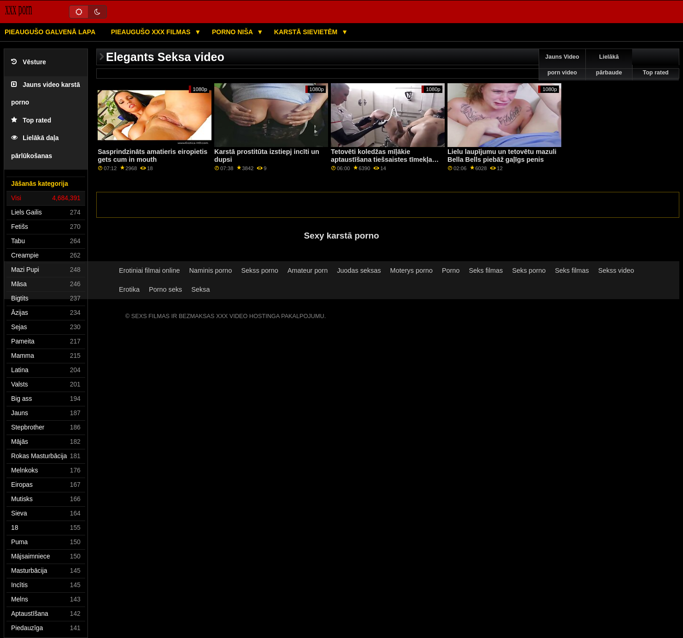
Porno (450, 270)
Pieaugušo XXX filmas (151, 32)
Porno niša (233, 32)
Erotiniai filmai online (149, 270)
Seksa (201, 289)
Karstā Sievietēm (306, 32)
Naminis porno (210, 270)
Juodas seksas (359, 270)
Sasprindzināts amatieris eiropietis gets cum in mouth (152, 155)
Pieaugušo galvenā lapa (50, 32)
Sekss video (616, 270)
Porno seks (165, 289)
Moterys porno (411, 270)
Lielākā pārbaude (609, 65)
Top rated (31, 120)
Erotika (129, 289)
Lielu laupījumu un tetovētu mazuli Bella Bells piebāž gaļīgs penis (501, 155)
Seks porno (529, 270)
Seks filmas (486, 270)
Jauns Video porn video (562, 65)
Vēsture (28, 62)
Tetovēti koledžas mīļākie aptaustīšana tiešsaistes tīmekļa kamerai (381, 159)
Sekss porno (259, 270)
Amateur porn (307, 270)
